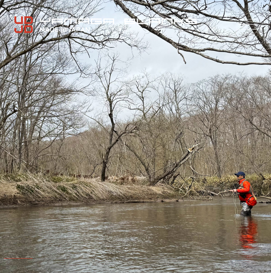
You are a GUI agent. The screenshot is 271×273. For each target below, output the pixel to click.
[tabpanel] (135, 136)
